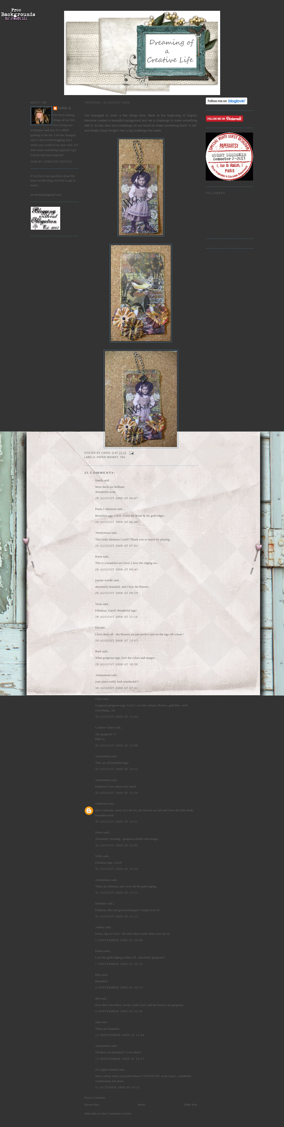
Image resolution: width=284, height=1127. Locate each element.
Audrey (100, 927)
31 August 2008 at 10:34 (116, 869)
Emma (99, 951)
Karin (99, 556)
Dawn (99, 832)
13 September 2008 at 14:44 (120, 1035)
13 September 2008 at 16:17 (120, 1058)
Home (141, 1104)
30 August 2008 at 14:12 (116, 769)
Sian (98, 1022)
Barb (98, 651)
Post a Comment (95, 1097)
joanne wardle (104, 580)
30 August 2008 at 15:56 (116, 792)
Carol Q (64, 108)
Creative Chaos (105, 727)
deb (97, 998)
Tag (123, 457)
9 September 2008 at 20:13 (119, 987)
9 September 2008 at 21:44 (119, 1011)
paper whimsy (107, 457)
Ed (97, 627)
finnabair (101, 903)
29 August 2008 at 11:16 (116, 616)
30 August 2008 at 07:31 (116, 688)
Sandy (99, 480)
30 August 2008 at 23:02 (116, 845)
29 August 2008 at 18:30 (116, 664)
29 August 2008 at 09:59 (116, 593)
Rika (98, 974)
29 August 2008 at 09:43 (116, 569)
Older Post (190, 1104)
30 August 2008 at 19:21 (116, 821)
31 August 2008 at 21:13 (116, 916)
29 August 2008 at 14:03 (116, 640)
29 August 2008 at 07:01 (116, 545)
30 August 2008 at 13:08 (116, 745)
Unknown (101, 803)
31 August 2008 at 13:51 (116, 892)
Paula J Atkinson (105, 509)
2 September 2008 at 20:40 (119, 940)
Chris (98, 699)
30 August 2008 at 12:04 (116, 716)
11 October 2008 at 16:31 (117, 1087)
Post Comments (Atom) (116, 1113)
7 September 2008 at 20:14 (119, 964)
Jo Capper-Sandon (106, 1069)
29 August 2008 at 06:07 (116, 498)
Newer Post (92, 1104)
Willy (98, 856)
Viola (99, 604)
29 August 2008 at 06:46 (116, 522)
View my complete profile (51, 161)
